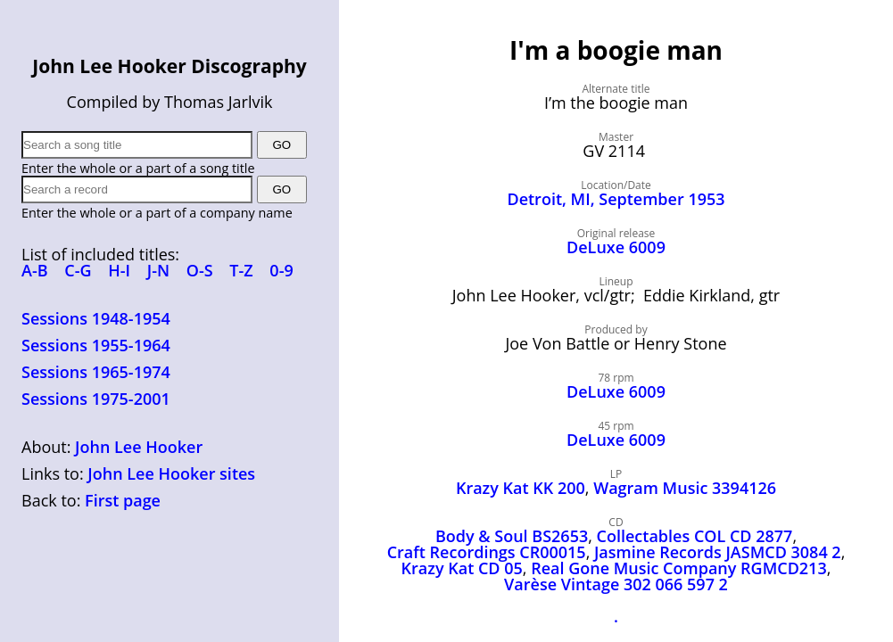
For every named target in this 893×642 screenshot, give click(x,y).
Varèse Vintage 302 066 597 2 (616, 584)
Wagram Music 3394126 (684, 487)
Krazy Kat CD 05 (462, 568)
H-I (119, 270)
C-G (77, 270)
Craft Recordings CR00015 (486, 552)
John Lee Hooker (139, 446)
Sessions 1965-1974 (95, 372)
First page (123, 500)
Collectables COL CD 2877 (695, 536)
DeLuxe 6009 (616, 247)
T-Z (240, 270)
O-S (199, 270)
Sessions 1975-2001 (95, 398)
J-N (158, 270)
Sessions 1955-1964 (95, 345)
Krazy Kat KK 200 (520, 487)
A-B (34, 270)
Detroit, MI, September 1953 (615, 199)
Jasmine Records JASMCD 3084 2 (717, 552)
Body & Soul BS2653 (511, 536)
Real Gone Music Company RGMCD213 (679, 568)
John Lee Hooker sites (171, 473)
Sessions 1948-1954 (95, 318)
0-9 (281, 270)
